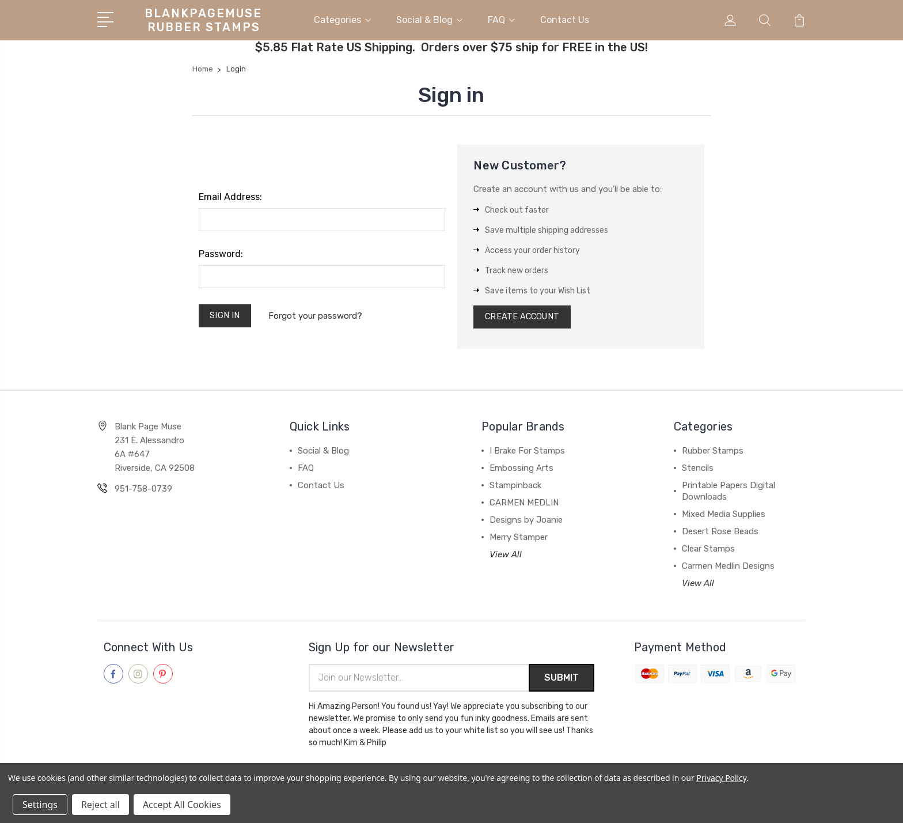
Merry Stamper (519, 539)
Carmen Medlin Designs (728, 567)
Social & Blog (429, 19)
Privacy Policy (721, 777)
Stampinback (515, 487)
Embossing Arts (521, 470)
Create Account (523, 317)
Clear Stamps (708, 550)
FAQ (501, 19)
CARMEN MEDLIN (524, 504)
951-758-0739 (143, 490)
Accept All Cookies (182, 804)
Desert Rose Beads (720, 533)
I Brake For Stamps (527, 452)
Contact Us (564, 19)
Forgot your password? (317, 316)
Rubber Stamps (712, 452)
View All (506, 556)
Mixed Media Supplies (723, 516)
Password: (221, 253)
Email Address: (230, 196)
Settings (40, 804)
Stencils (698, 470)
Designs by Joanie (526, 521)
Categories (342, 19)
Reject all (100, 804)
